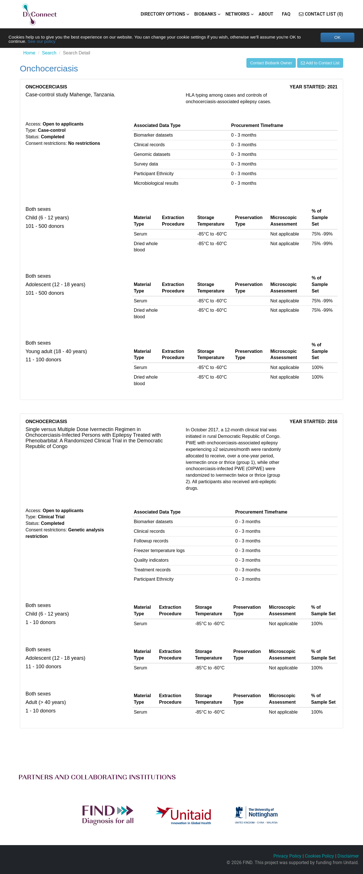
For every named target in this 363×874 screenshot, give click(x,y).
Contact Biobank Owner (271, 63)
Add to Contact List (320, 63)
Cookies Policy (319, 856)
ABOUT (266, 14)
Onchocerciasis (49, 68)
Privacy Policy (287, 856)
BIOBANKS (205, 14)
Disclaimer (348, 856)
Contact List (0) (321, 14)
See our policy (42, 41)
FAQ (286, 14)
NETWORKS (237, 14)
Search (49, 53)
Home (29, 53)
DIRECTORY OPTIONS (163, 14)
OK (337, 37)
